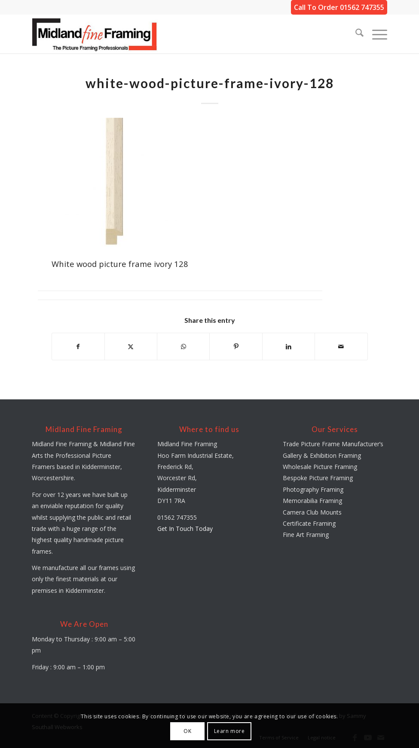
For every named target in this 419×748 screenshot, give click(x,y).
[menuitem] (355, 34)
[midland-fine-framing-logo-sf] (94, 34)
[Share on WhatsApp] (183, 346)
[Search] (355, 34)
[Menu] (375, 34)
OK (187, 731)
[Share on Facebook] (78, 346)
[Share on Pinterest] (236, 346)
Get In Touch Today (185, 528)
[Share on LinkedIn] (289, 346)
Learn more (229, 731)
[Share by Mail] (341, 346)
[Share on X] (131, 346)
